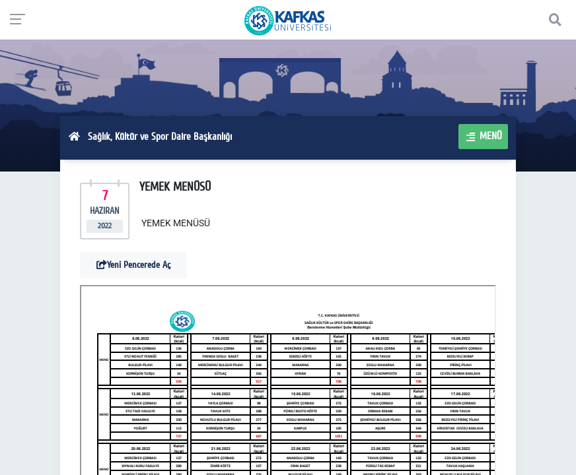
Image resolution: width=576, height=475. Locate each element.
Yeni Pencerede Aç (133, 264)
